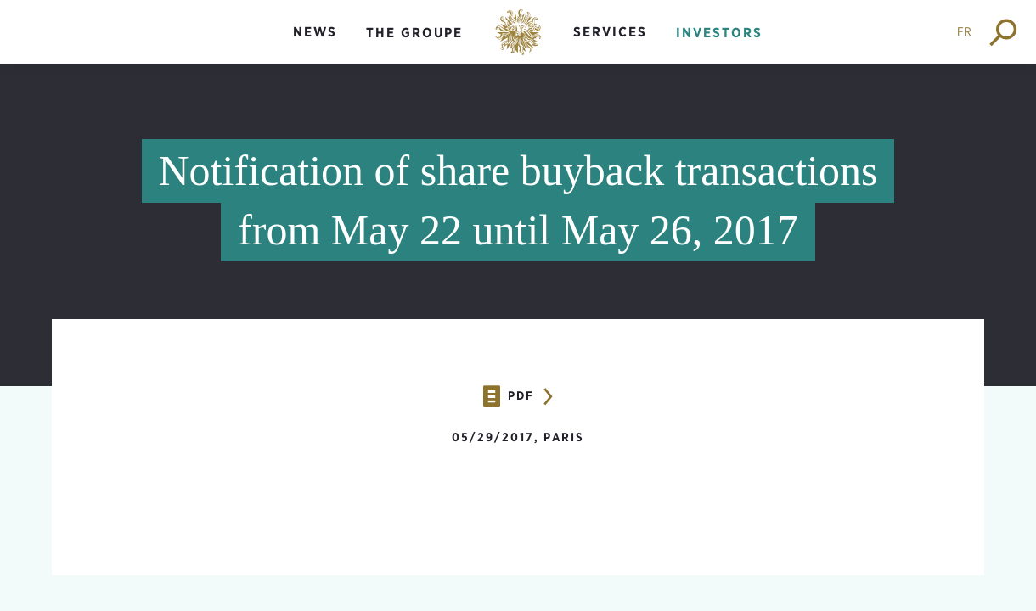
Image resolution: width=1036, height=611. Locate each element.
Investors (719, 33)
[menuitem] (315, 46)
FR (964, 31)
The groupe (414, 33)
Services (610, 32)
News (315, 32)
